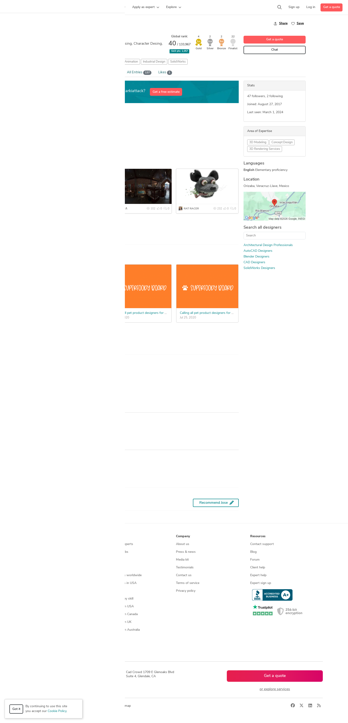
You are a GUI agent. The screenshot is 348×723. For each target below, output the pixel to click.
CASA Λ (122, 208)
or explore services (275, 689)
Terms (110, 706)
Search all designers (263, 227)
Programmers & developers (46, 583)
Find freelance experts (117, 544)
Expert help (258, 575)
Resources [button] (258, 536)
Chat (274, 50)
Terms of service (187, 583)
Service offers (111, 559)
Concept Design (282, 142)
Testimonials (185, 567)
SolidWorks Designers (259, 268)
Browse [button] (107, 536)
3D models (109, 591)
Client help (257, 567)
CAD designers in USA (117, 606)
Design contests (38, 559)
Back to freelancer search (62, 23)
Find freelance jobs (114, 552)
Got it (16, 709)
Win (105, 73)
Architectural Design (57, 61)
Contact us (184, 575)
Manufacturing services (43, 591)
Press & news (186, 552)
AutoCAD (82, 61)
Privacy (96, 706)
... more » (49, 147)
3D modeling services (42, 575)
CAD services (36, 567)
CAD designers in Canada (119, 614)
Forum (255, 559)
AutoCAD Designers (258, 251)
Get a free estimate (166, 92)
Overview (49, 72)
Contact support (262, 544)
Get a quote (331, 7)
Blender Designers (256, 256)
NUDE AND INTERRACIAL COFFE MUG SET (78, 208)
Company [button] (183, 536)
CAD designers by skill (117, 598)
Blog (253, 552)
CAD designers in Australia (120, 630)
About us (182, 544)
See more (56, 228)
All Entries (139, 73)
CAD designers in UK (116, 622)
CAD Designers (254, 262)
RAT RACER (191, 208)
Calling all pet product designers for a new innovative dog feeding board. (164, 313)
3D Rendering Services (264, 149)
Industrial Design (154, 61)
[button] (88, 7)
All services (35, 598)
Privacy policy (185, 591)
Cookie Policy (57, 711)
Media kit (182, 559)
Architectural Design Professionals (268, 245)
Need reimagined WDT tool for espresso (74, 299)
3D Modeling (257, 142)
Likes (165, 73)
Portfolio (73, 73)
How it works (37, 544)
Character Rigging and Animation (116, 61)
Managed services (39, 552)
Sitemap (107, 645)
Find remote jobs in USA (119, 583)
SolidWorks (178, 61)
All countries (110, 637)
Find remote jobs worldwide (121, 575)
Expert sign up (260, 583)
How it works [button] (37, 536)
